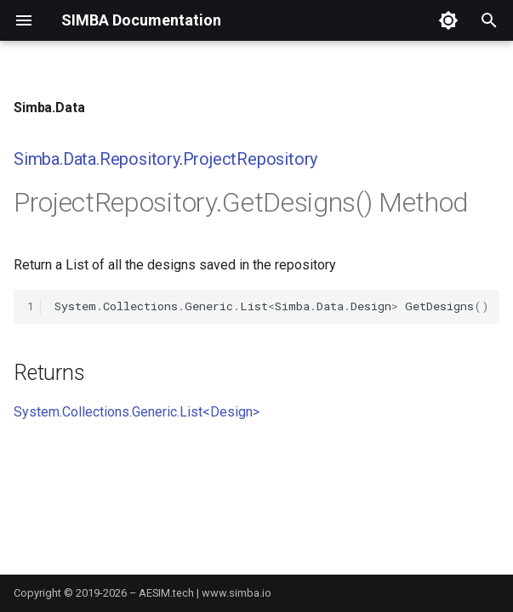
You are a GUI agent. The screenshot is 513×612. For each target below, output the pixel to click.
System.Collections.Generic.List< (112, 412)
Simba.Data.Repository (97, 159)
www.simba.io (236, 592)
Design (231, 412)
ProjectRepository (250, 159)
